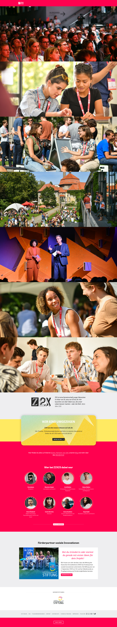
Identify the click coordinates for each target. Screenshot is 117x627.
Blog (76, 453)
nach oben (58, 622)
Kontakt (48, 613)
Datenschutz (55, 613)
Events (53, 453)
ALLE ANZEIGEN (58, 524)
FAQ (29, 613)
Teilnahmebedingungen (38, 613)
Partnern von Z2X (62, 453)
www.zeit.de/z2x (66, 433)
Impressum (75, 613)
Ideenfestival (59, 455)
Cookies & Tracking (66, 613)
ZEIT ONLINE (24, 613)
